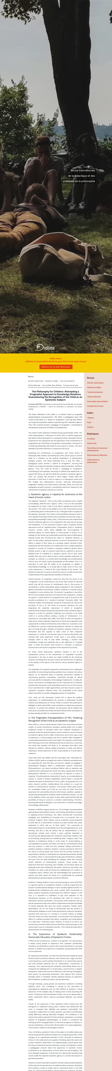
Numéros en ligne (51, 381)
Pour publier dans (51, 385)
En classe (91, 439)
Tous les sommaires (67, 381)
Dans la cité (91, 443)
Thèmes (90, 418)
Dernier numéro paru (36, 381)
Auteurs (90, 427)
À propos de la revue (70, 385)
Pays (89, 422)
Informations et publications (93, 461)
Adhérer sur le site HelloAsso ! (56, 366)
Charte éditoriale (34, 385)
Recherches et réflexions (97, 455)
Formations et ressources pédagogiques (97, 449)
